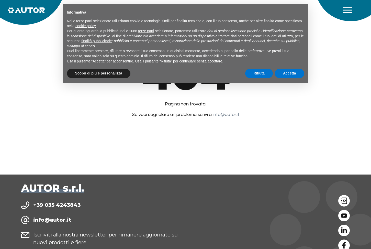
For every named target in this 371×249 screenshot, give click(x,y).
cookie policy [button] (85, 26)
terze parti (146, 31)
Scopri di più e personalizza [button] (98, 73)
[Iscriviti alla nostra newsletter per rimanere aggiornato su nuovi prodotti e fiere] (25, 235)
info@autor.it (226, 114)
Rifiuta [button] (259, 73)
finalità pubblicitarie (96, 41)
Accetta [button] (289, 73)
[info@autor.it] (25, 220)
